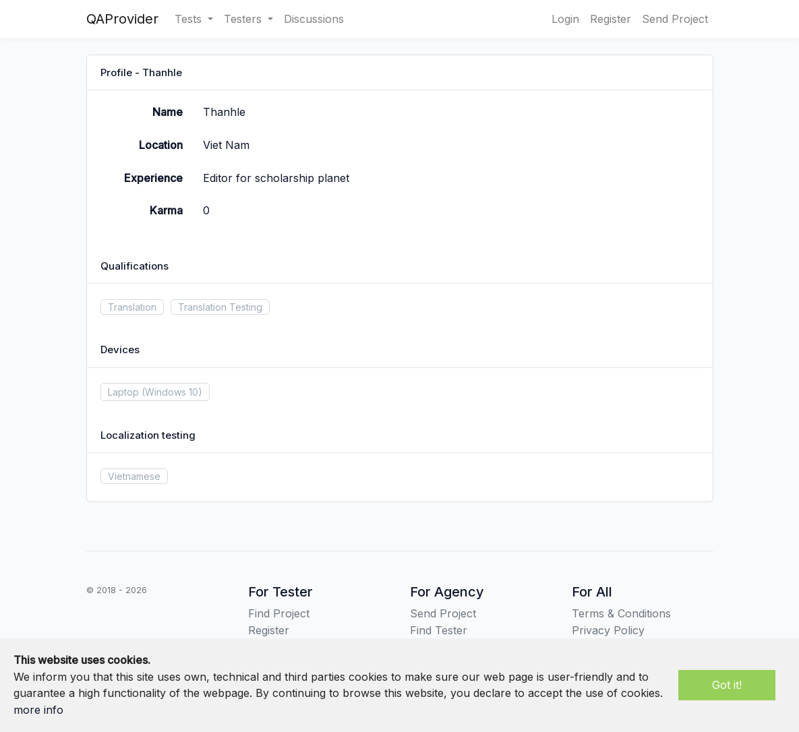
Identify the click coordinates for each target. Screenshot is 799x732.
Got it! (727, 685)
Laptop (123, 392)
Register (610, 19)
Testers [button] (244, 19)
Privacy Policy (608, 630)
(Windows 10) (172, 392)
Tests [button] (190, 19)
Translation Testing (220, 307)
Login (565, 19)
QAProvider (122, 19)
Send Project (675, 19)
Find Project (278, 613)
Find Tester (438, 630)
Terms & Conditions (621, 613)
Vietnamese (134, 476)
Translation (132, 307)
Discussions (314, 19)
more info (38, 709)
